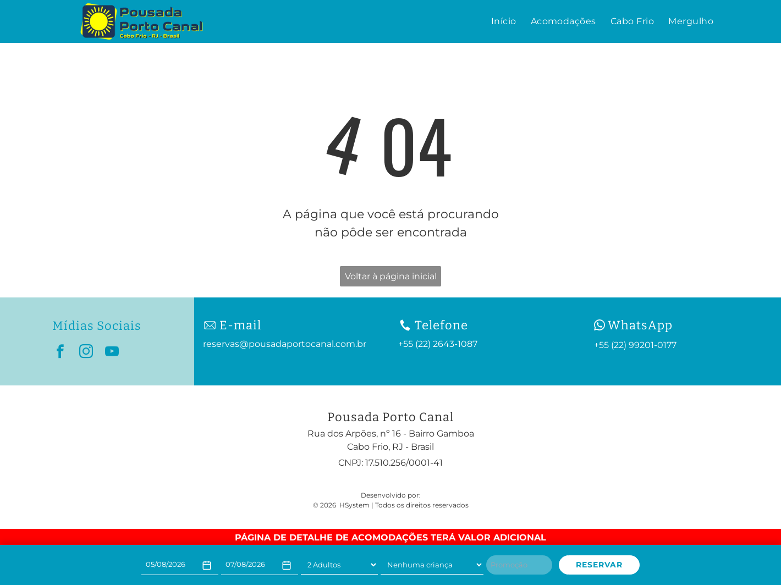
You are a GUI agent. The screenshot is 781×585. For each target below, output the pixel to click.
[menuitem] (504, 21)
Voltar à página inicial (391, 276)
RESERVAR (599, 565)
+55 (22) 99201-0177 (635, 345)
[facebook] (60, 353)
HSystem (354, 505)
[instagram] (86, 353)
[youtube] (112, 353)
